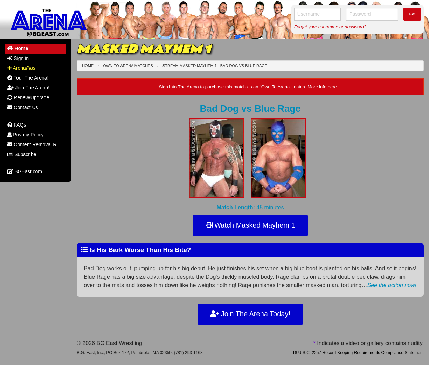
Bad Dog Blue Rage (250, 108)
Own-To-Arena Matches (128, 65)
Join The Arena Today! (250, 314)
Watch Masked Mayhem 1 (250, 225)
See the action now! (391, 285)
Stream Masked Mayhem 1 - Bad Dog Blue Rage (214, 65)
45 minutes (250, 207)
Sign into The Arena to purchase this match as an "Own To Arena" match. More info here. (248, 86)
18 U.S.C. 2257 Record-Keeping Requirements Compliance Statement (358, 352)
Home (88, 65)
